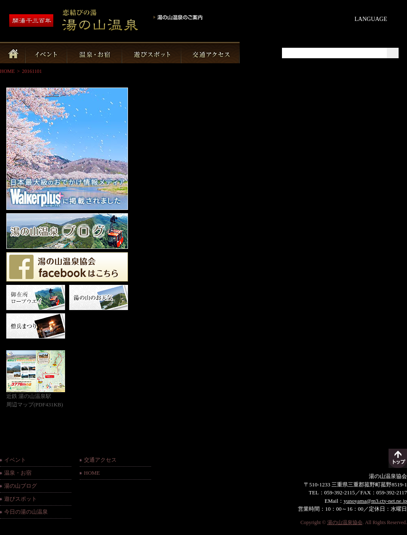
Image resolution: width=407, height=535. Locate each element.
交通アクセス (100, 460)
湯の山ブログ (20, 486)
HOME (7, 71)
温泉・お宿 (17, 473)
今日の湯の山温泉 (26, 512)
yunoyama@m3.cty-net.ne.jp (375, 501)
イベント (15, 460)
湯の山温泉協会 (345, 522)
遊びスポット (20, 499)
